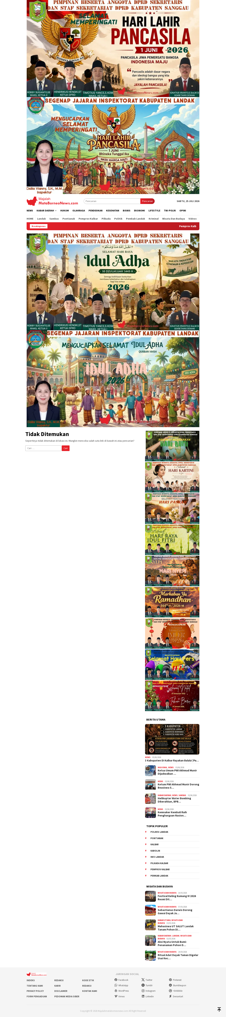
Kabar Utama (164, 920)
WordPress (121, 990)
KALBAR (154, 844)
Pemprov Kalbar (160, 869)
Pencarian (147, 201)
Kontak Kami (89, 991)
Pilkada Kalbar (159, 863)
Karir (57, 985)
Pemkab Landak (159, 875)
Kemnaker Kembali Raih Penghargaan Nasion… (172, 814)
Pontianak (156, 838)
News (147, 757)
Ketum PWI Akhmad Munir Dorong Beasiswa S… (178, 786)
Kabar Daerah (164, 795)
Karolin (155, 850)
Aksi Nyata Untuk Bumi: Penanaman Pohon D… (172, 943)
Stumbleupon (177, 985)
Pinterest (175, 980)
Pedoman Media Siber (66, 996)
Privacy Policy (35, 991)
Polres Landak (159, 831)
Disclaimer (60, 991)
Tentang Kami (35, 985)
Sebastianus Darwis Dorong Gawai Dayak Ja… (175, 911)
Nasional (162, 767)
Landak (175, 935)
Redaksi (59, 980)
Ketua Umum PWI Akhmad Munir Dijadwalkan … (177, 772)
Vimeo (119, 996)
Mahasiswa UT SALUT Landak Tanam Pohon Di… (176, 928)
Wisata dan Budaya (167, 893)
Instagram (148, 990)
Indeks (31, 980)
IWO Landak (157, 856)
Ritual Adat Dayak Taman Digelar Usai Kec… (178, 956)
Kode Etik (88, 980)
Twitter (146, 980)
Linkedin (147, 996)
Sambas (182, 795)
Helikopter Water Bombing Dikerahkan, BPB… (174, 800)
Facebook (121, 980)
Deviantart (176, 996)
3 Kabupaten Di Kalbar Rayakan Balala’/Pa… (172, 760)
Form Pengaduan (37, 996)
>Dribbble (175, 990)
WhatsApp (121, 985)
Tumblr (146, 985)
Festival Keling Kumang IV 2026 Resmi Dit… (177, 897)
